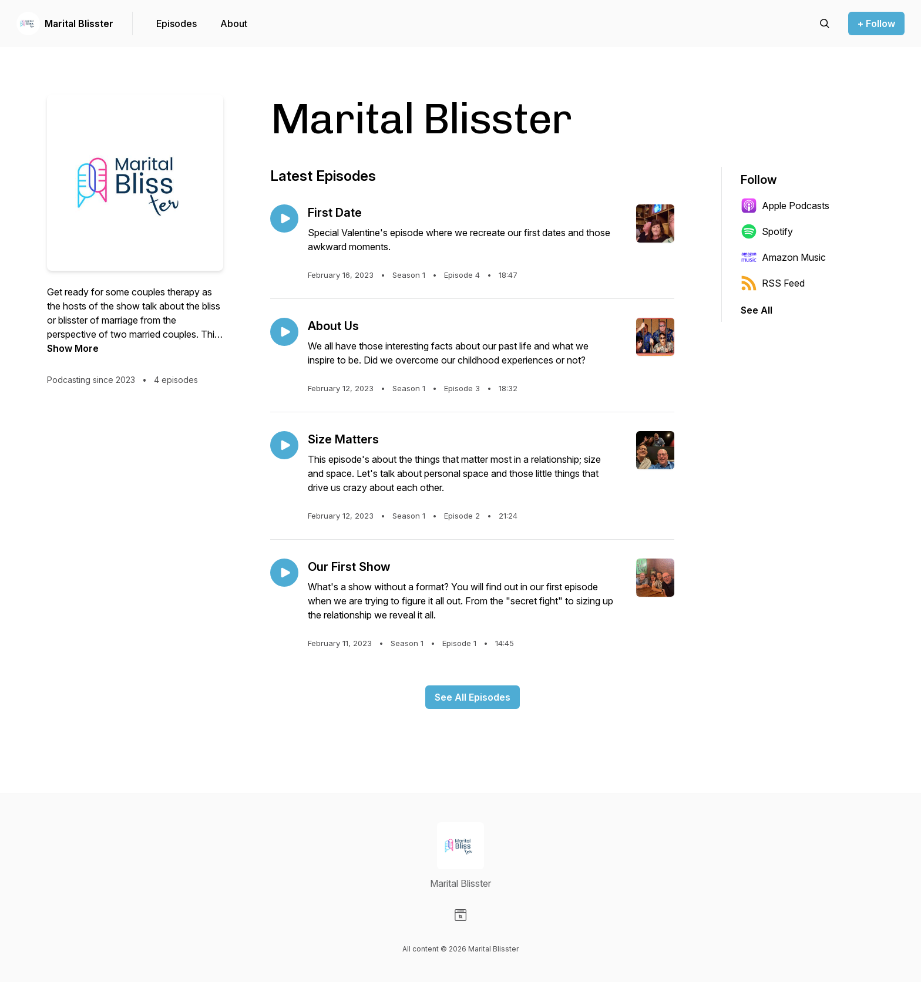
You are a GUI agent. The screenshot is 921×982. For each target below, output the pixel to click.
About (233, 23)
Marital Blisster (79, 23)
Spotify (767, 231)
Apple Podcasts (785, 205)
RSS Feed (773, 283)
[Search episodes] (824, 23)
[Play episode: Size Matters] (284, 445)
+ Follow (876, 23)
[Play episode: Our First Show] (284, 573)
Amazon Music (783, 257)
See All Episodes (472, 697)
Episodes (176, 23)
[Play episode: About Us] (284, 332)
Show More (73, 348)
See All (756, 310)
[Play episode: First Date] (284, 218)
